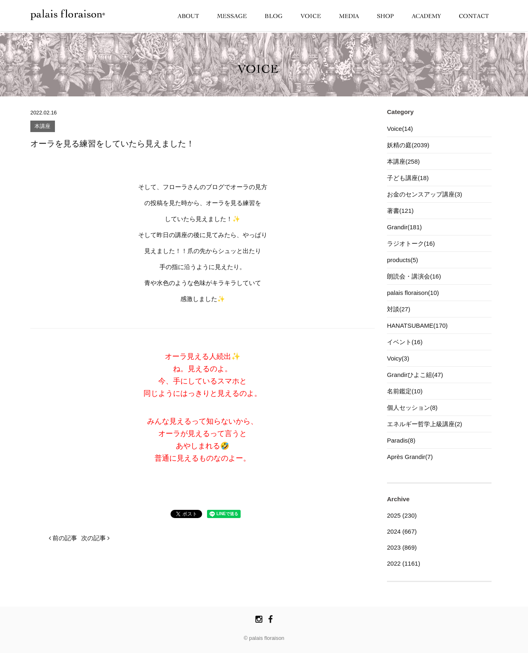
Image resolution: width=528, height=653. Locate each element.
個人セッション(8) (412, 407)
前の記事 (63, 537)
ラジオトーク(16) (411, 243)
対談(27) (398, 309)
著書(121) (400, 210)
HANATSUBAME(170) (417, 325)
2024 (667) (402, 531)
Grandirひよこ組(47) (415, 374)
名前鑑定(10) (405, 391)
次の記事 (95, 537)
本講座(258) (403, 161)
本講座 (42, 126)
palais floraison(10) (413, 292)
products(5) (402, 259)
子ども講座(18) (408, 177)
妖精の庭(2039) (408, 145)
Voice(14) (400, 128)
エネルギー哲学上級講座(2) (424, 423)
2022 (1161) (403, 563)
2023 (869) (402, 547)
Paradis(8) (401, 440)
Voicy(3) (398, 358)
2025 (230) (402, 515)
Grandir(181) (404, 227)
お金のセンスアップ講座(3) (424, 194)
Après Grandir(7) (410, 456)
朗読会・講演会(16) (414, 276)
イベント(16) (405, 341)
